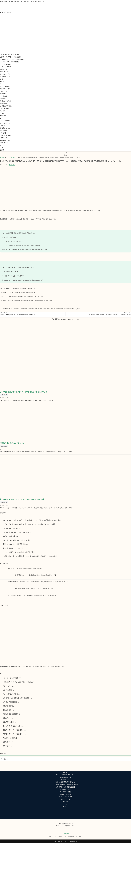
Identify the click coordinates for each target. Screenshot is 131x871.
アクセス (2, 111)
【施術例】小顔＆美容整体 (11, 678)
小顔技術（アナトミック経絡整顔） (13, 730)
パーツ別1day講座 (6, 64)
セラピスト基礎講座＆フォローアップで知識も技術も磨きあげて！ (18, 315)
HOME (2, 157)
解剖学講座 (3, 96)
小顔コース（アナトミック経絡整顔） (11, 57)
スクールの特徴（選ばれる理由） (65, 774)
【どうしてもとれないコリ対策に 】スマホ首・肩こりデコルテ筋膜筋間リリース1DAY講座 (30, 556)
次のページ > (127, 312)
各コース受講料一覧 (65, 797)
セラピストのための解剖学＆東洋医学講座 (16, 698)
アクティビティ (7, 686)
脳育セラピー (7, 742)
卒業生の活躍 (7, 710)
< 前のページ (3, 312)
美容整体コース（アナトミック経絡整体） (12, 59)
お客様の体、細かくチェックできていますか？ (17, 532)
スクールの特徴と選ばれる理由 (10, 54)
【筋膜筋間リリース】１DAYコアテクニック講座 (17, 682)
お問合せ (3, 81)
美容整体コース (5, 94)
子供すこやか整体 (5, 67)
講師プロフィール (5, 71)
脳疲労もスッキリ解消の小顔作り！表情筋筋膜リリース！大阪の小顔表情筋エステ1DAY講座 (32, 520)
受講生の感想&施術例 (10, 714)
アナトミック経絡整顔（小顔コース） (65, 782)
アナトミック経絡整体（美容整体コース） (65, 784)
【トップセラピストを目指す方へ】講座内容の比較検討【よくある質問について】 (110, 315)
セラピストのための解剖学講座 (9, 62)
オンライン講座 (7, 690)
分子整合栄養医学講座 (10, 702)
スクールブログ (65, 779)
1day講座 (3, 98)
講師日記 (14, 157)
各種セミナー (7, 718)
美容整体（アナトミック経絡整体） (13, 734)
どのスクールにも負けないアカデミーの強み (16, 540)
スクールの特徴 (5, 86)
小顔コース (3, 91)
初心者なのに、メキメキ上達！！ (13, 548)
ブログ (2, 79)
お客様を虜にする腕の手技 (11, 528)
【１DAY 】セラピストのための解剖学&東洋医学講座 (19, 552)
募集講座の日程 (8, 706)
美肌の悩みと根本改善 (10, 738)
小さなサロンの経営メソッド (11, 726)
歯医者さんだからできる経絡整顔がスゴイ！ (17, 544)
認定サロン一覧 (5, 74)
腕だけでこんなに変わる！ (11, 536)
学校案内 (65, 801)
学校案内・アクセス (6, 76)
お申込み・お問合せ (6, 12)
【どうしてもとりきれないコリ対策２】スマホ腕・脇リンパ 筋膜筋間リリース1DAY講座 (29, 524)
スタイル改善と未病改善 (10, 694)
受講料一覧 (3, 69)
